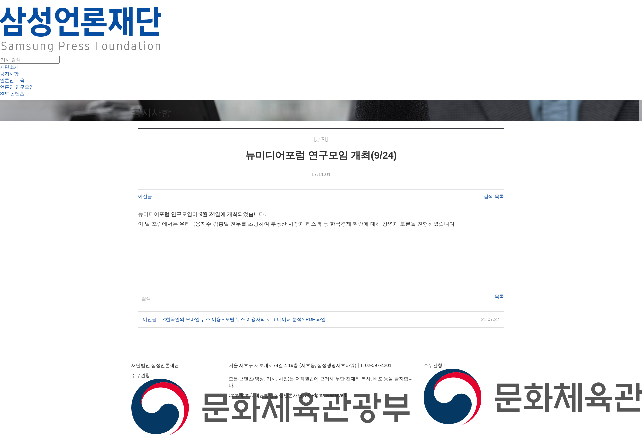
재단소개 (9, 67)
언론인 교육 (12, 80)
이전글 (145, 196)
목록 (499, 196)
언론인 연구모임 (17, 87)
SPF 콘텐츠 (12, 93)
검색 (488, 196)
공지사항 (9, 73)
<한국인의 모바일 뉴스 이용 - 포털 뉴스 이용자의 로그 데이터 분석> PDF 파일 (244, 319)
